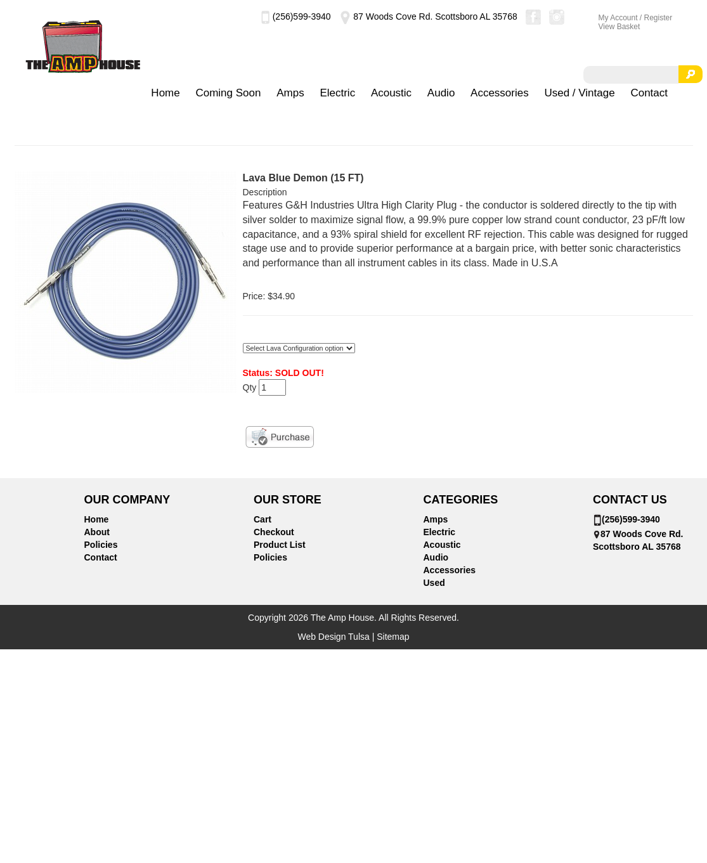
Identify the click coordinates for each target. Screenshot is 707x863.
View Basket (619, 26)
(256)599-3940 (296, 16)
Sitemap (393, 637)
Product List (280, 545)
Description (265, 192)
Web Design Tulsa (333, 637)
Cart (262, 519)
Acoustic (391, 93)
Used (434, 583)
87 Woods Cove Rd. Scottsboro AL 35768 (428, 16)
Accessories (499, 93)
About (97, 532)
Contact (649, 93)
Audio (441, 93)
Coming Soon (228, 93)
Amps (290, 93)
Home (165, 93)
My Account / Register (636, 17)
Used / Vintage (579, 93)
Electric (337, 93)
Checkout (274, 532)
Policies (101, 545)
